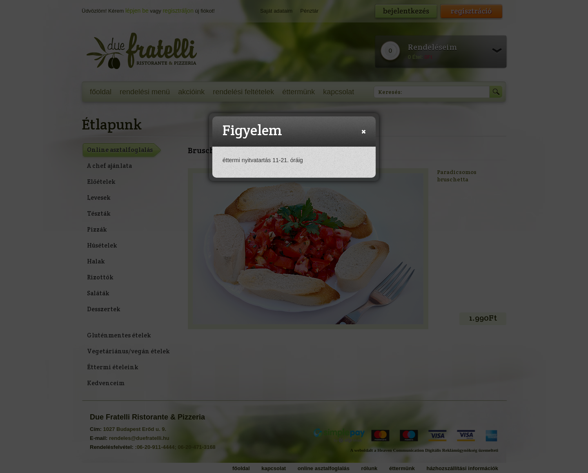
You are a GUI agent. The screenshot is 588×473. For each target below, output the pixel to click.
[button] (363, 131)
